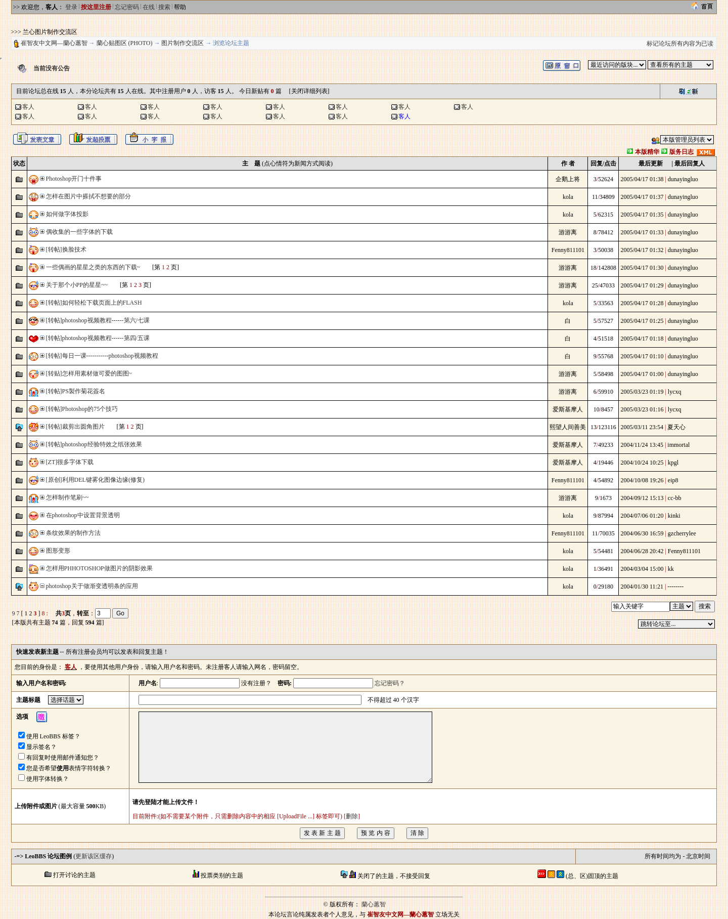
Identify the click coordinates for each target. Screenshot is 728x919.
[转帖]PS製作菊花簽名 (75, 391)
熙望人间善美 (568, 427)
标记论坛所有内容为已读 (680, 43)
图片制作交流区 (182, 43)
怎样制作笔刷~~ (67, 497)
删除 (352, 816)
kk (671, 568)
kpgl (673, 462)
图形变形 (58, 550)
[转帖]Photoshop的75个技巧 (82, 408)
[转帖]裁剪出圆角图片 (75, 426)
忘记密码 (127, 7)
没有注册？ (256, 683)
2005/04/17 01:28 (641, 303)
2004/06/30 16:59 (641, 533)
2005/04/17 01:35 (641, 214)
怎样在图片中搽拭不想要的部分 (88, 196)
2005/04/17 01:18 (641, 338)
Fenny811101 (568, 250)
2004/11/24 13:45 (641, 444)
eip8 (673, 480)
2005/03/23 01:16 (641, 409)
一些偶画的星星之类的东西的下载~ (93, 267)
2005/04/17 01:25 (641, 320)
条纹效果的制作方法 (73, 532)
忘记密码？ (390, 683)
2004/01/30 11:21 (641, 586)
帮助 (180, 7)
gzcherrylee (682, 533)
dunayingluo (683, 179)
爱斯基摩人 (568, 409)
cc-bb (674, 498)
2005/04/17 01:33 (641, 232)
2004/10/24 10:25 (641, 462)
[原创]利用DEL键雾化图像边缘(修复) (95, 479)
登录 (71, 7)
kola (568, 196)
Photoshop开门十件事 (74, 178)
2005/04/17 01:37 (641, 196)
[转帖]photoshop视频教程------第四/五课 (98, 338)
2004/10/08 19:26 (641, 480)
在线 (149, 7)
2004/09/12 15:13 (641, 498)
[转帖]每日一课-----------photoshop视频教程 (102, 355)
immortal (678, 444)
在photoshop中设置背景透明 (83, 515)
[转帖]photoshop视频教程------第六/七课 (98, 320)
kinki (674, 515)
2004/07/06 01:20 (641, 515)
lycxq (674, 391)
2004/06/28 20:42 (641, 551)
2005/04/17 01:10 (641, 356)
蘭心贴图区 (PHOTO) (125, 43)
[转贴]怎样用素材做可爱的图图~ (89, 373)
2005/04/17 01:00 (641, 374)
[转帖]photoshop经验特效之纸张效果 (94, 444)
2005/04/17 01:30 (641, 267)
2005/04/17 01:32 (641, 250)
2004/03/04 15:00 (641, 568)
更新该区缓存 (93, 856)
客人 (28, 106)
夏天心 (676, 427)
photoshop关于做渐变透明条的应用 (92, 586)
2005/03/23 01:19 (641, 391)
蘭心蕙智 (373, 904)
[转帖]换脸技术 (66, 249)
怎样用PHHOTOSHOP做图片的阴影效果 (99, 568)
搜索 (164, 7)
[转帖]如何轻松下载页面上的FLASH (94, 302)
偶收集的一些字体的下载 (79, 231)
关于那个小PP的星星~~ (77, 284)
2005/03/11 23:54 (641, 427)
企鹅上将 (568, 179)
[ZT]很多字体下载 (70, 462)
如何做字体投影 (67, 214)
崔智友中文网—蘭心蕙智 (54, 43)
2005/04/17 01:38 (641, 179)
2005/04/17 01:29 (641, 285)
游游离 (568, 232)
